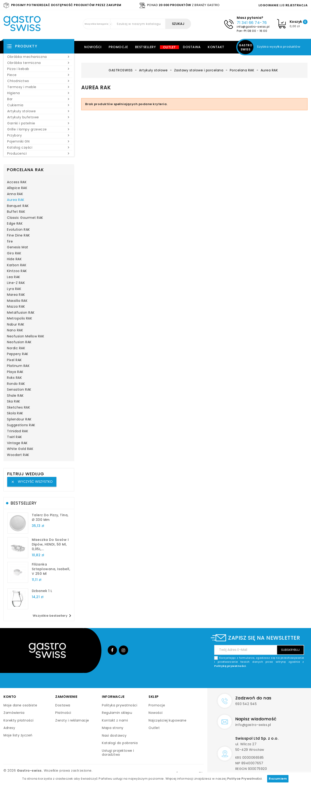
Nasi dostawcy (114, 735)
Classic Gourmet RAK (25, 218)
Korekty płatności (18, 720)
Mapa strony (112, 727)
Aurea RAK (15, 200)
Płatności (63, 712)
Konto (9, 696)
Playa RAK (15, 372)
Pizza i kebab (39, 69)
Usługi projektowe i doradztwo (118, 752)
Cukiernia (39, 105)
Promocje (118, 47)
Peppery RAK (17, 354)
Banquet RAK (18, 206)
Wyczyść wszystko (32, 481)
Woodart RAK (18, 455)
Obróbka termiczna (39, 62)
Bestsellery (145, 47)
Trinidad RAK (17, 431)
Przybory (39, 135)
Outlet (169, 47)
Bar (39, 99)
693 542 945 (246, 704)
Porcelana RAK (25, 170)
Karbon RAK (16, 265)
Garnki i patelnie (39, 123)
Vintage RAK (17, 443)
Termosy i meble (39, 87)
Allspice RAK (17, 188)
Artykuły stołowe (39, 111)
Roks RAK (14, 378)
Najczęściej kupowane (167, 720)
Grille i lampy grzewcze (39, 129)
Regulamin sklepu (117, 712)
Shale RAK (15, 396)
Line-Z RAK (16, 283)
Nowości (93, 47)
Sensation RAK (19, 390)
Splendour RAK (19, 419)
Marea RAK (16, 295)
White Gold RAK (20, 449)
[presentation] (268, 679)
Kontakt (216, 47)
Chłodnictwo (39, 81)
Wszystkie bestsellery (53, 616)
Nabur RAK (15, 325)
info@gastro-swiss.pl (253, 27)
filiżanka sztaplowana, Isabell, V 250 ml (51, 569)
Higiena (39, 93)
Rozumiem (278, 778)
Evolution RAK (18, 230)
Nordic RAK (16, 348)
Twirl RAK (14, 437)
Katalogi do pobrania (120, 743)
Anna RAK (15, 194)
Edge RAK (15, 224)
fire (10, 241)
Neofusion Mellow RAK (25, 336)
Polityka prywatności (119, 705)
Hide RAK (14, 259)
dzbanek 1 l (42, 591)
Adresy (9, 727)
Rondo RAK (16, 384)
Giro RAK (14, 253)
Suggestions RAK (21, 425)
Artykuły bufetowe (39, 117)
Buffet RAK (16, 212)
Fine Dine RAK (18, 235)
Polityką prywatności (230, 666)
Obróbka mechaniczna (39, 56)
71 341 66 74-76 (252, 22)
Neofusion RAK (19, 342)
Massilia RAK (17, 301)
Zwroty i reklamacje (72, 720)
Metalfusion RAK (21, 313)
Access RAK (16, 182)
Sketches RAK (18, 408)
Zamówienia (13, 712)
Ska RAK (13, 401)
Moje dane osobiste (20, 705)
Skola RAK (15, 413)
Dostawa (192, 47)
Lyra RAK (14, 289)
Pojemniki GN (39, 141)
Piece (39, 75)
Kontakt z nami (115, 720)
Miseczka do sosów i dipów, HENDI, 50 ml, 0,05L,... (50, 544)
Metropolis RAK (19, 318)
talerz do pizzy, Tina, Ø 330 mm (50, 517)
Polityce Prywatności (244, 778)
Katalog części (39, 147)
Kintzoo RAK (17, 271)
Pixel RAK (14, 360)
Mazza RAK (16, 307)
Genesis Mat (17, 247)
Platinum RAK (18, 366)
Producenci (39, 153)
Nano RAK (15, 330)
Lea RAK (13, 277)
